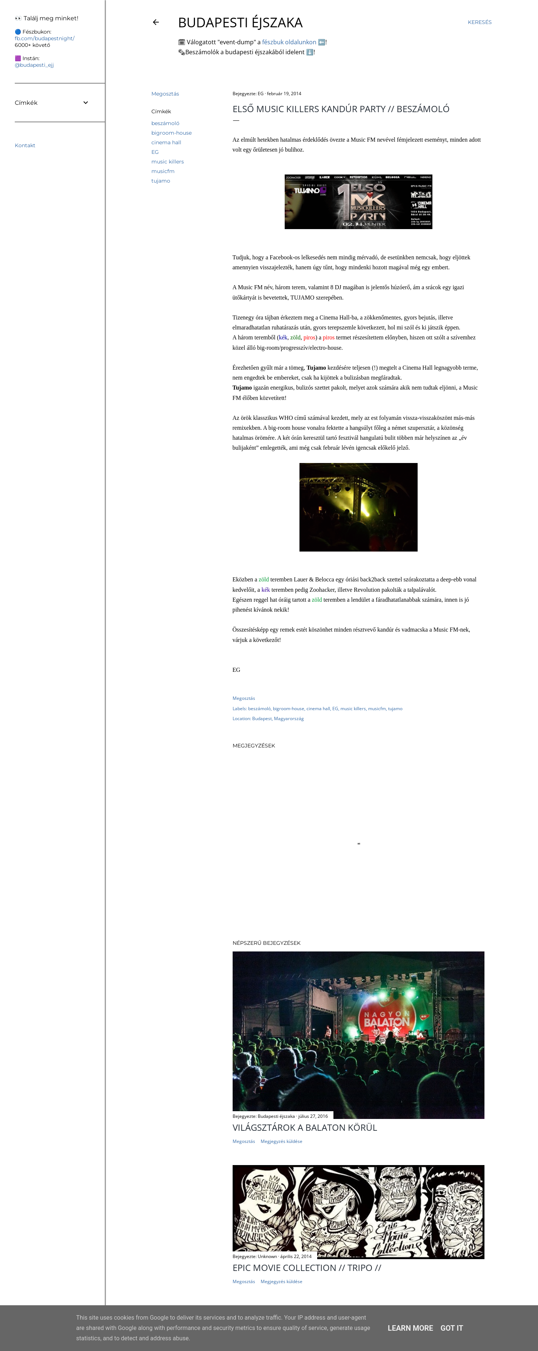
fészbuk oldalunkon (289, 42)
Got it (452, 1328)
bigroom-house (171, 132)
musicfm (163, 171)
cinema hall (166, 142)
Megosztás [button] (165, 93)
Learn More (410, 1328)
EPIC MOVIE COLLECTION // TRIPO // (307, 1267)
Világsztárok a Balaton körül (305, 1127)
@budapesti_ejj (34, 65)
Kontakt (25, 145)
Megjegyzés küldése (281, 1141)
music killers (167, 161)
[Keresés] (480, 22)
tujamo (160, 180)
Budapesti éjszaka (240, 22)
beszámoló (165, 123)
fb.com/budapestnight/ (45, 38)
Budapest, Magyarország (278, 718)
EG (155, 152)
